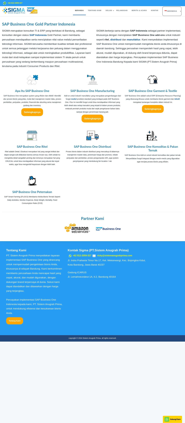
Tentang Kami (94, 10)
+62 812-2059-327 (83, 337)
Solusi (109, 10)
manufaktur (133, 121)
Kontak (154, 10)
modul (74, 180)
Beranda (79, 10)
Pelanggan (122, 10)
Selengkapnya (32, 193)
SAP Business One (44, 71)
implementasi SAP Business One (57, 56)
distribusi (115, 121)
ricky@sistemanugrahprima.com (118, 337)
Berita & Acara (139, 10)
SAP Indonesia (38, 116)
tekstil (177, 180)
